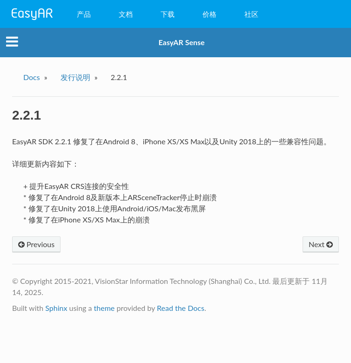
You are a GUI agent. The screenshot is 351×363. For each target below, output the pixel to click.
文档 (126, 14)
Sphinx (56, 307)
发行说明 (75, 77)
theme (104, 307)
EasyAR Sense (181, 42)
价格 (209, 14)
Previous (36, 244)
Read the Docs (180, 307)
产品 (84, 14)
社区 (251, 14)
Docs (31, 77)
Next (321, 244)
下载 (168, 14)
